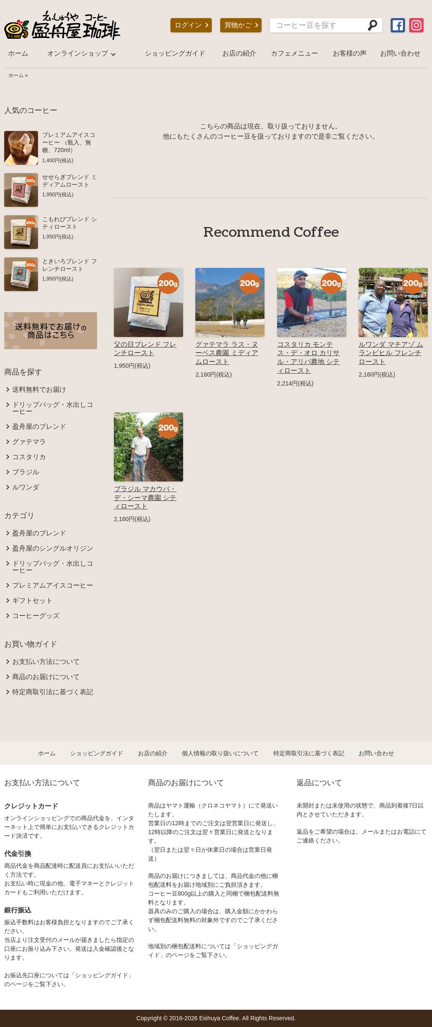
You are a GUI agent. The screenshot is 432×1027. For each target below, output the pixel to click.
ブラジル (25, 472)
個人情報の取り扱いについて (220, 753)
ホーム (18, 53)
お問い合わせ (400, 53)
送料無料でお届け (39, 389)
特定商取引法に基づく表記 (52, 692)
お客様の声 (350, 53)
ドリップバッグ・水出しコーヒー (52, 408)
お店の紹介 (239, 53)
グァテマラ (29, 442)
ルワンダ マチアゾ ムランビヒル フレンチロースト (391, 353)
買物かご (237, 25)
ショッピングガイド (175, 53)
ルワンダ (25, 487)
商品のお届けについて (46, 677)
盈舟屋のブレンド (39, 426)
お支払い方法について (46, 661)
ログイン (188, 25)
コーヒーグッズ (35, 615)
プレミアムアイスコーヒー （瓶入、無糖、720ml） (68, 142)
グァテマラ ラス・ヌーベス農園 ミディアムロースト (226, 353)
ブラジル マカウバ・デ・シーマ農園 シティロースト (145, 497)
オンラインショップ (77, 53)
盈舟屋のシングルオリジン (52, 548)
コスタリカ (29, 457)
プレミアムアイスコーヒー (52, 585)
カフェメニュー (294, 53)
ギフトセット (32, 600)
